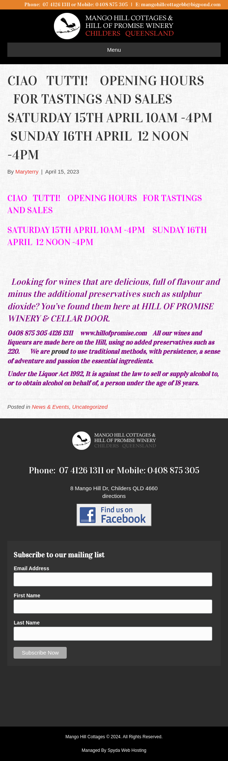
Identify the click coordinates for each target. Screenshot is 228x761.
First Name (27, 595)
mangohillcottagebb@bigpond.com (181, 4)
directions (114, 496)
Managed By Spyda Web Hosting (114, 750)
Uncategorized (90, 407)
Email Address (31, 568)
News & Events (50, 407)
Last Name (27, 623)
